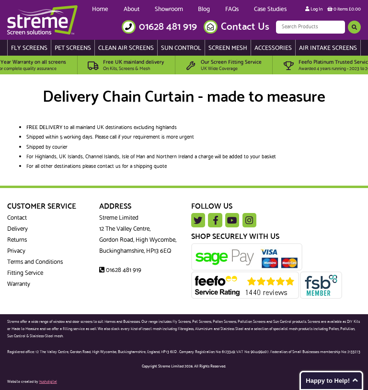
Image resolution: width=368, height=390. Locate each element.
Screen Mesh (227, 48)
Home (100, 9)
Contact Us (245, 27)
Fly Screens (29, 48)
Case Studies (270, 9)
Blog (204, 9)
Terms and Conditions (35, 262)
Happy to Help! (328, 380)
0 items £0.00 (344, 9)
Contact (17, 218)
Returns (17, 240)
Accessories (273, 48)
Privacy (16, 251)
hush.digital (48, 381)
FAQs (232, 9)
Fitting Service (25, 273)
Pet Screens (73, 48)
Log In (313, 9)
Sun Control (181, 48)
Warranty (18, 284)
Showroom (169, 9)
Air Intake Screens (328, 48)
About (131, 9)
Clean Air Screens (126, 48)
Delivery (17, 229)
